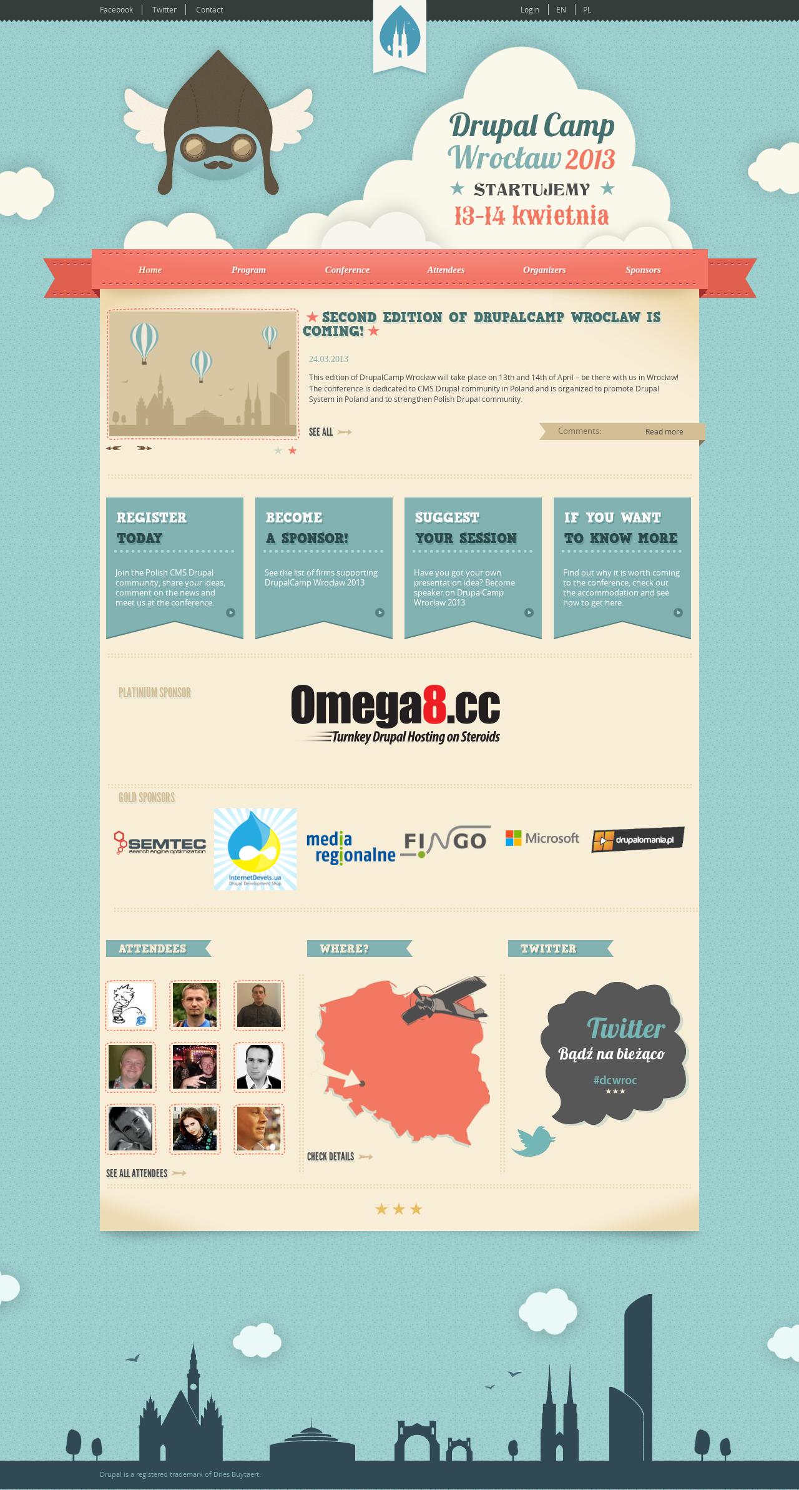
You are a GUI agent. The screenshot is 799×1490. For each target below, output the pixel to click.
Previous (113, 448)
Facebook (116, 9)
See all (321, 432)
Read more (664, 431)
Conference (347, 270)
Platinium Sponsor (155, 693)
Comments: (579, 430)
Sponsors (643, 270)
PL (587, 9)
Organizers (544, 270)
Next (144, 448)
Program (249, 270)
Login (530, 9)
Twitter (164, 9)
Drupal (111, 1474)
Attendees (446, 270)
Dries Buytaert (236, 1474)
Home (150, 270)
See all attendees (136, 1173)
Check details (330, 1157)
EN (561, 9)
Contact (209, 9)
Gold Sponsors (147, 798)
